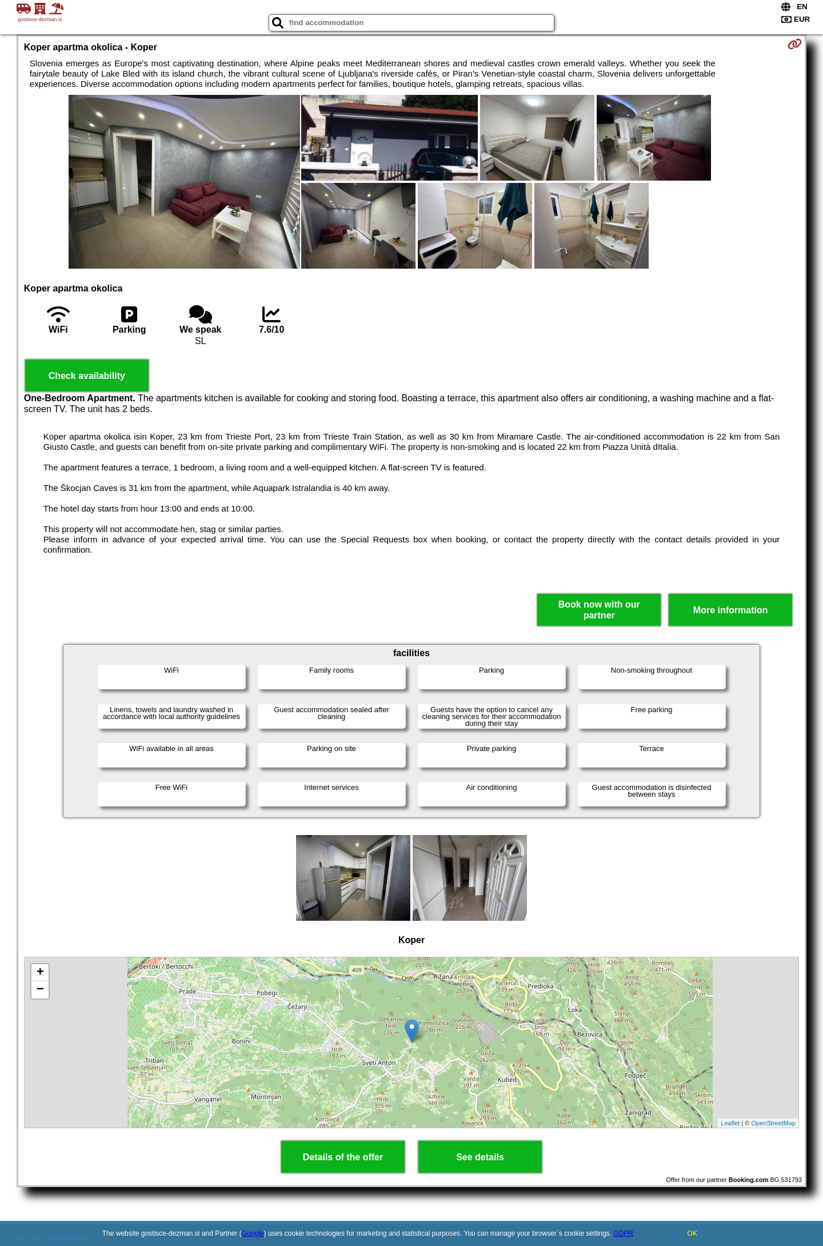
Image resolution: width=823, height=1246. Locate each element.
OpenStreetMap (774, 1123)
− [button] (40, 990)
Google (253, 1233)
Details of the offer (343, 1157)
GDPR (623, 1233)
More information (730, 610)
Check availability (87, 376)
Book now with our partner (599, 610)
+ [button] (40, 972)
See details (480, 1157)
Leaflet (730, 1123)
